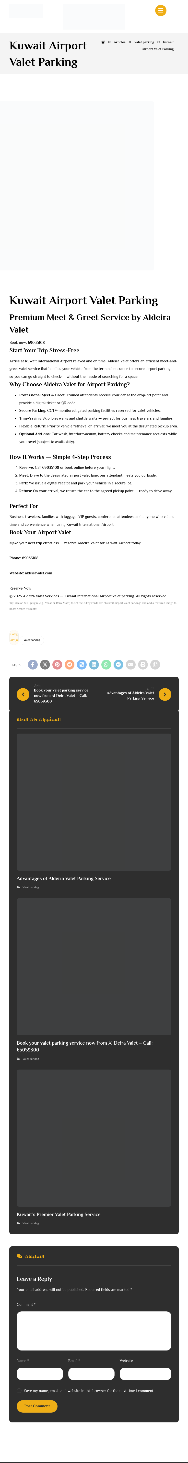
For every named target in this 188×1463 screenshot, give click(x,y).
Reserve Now (20, 590)
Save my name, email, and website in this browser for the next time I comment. (89, 1392)
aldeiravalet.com (38, 574)
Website (126, 1362)
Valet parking (32, 641)
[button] (33, 665)
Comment (26, 1306)
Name (23, 1362)
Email (74, 1362)
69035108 (30, 559)
